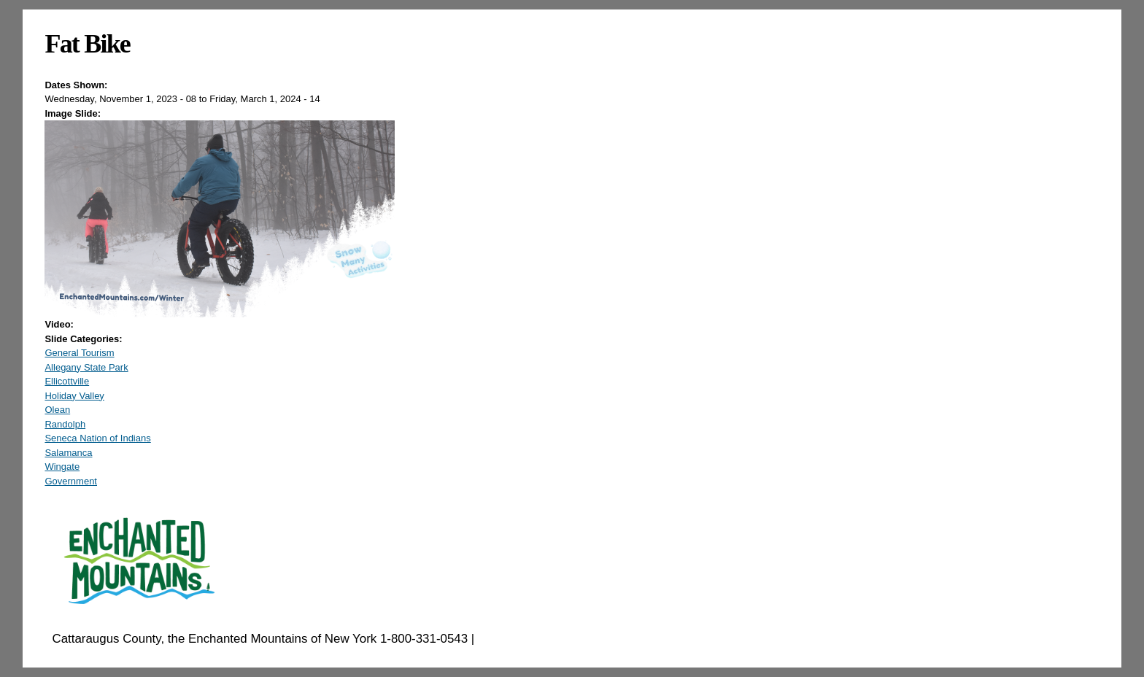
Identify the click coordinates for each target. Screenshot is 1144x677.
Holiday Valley (74, 395)
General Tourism (79, 352)
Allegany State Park (86, 367)
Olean (57, 409)
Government (71, 481)
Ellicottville (67, 381)
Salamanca (68, 452)
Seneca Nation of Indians (97, 438)
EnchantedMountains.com (549, 639)
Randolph (65, 424)
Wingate (62, 466)
